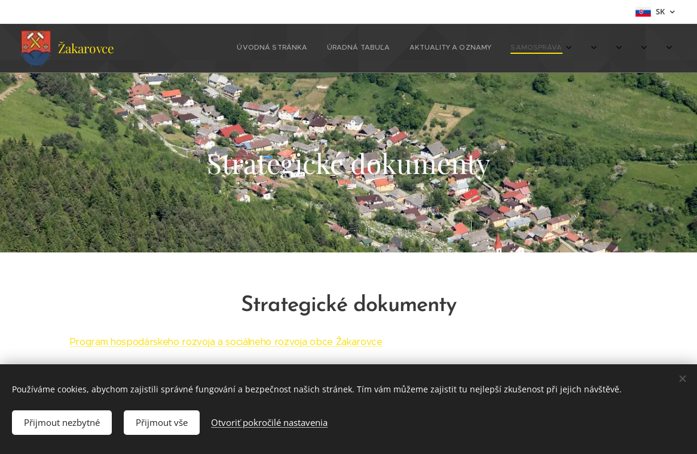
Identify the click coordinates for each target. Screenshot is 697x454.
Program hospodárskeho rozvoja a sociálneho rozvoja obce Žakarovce (226, 342)
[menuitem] (235, 48)
